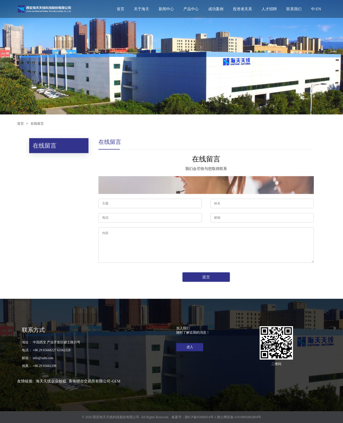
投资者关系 (242, 9)
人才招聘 (269, 9)
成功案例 (215, 9)
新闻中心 (166, 9)
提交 (206, 276)
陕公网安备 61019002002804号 (239, 417)
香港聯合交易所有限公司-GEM (94, 381)
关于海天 (141, 9)
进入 (190, 347)
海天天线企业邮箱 (51, 381)
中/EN (316, 9)
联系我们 (294, 9)
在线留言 (37, 123)
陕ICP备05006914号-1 (200, 417)
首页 (120, 9)
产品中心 (191, 9)
